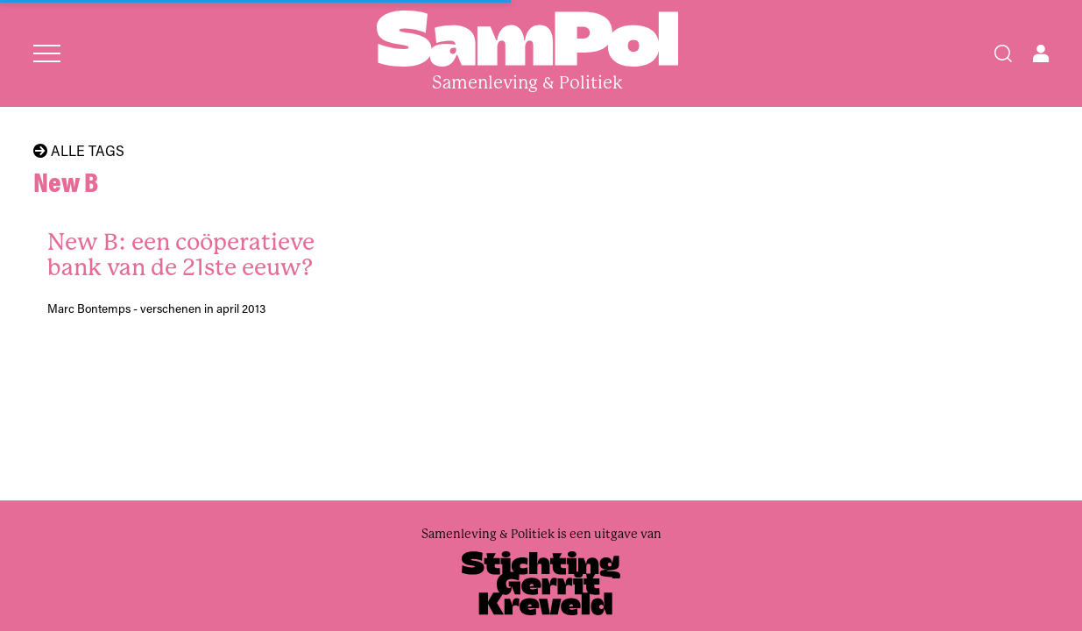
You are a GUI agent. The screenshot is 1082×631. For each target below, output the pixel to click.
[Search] (1003, 53)
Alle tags (78, 151)
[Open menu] (46, 53)
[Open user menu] (1041, 53)
